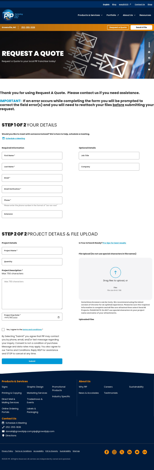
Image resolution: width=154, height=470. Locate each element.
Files (115, 287)
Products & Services (89, 15)
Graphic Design (35, 386)
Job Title (85, 155)
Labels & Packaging (32, 410)
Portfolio (111, 15)
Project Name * (10, 251)
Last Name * (9, 166)
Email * (7, 178)
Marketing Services (37, 392)
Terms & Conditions (23, 451)
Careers (108, 386)
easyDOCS (123, 4)
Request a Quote (118, 27)
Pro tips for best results (114, 243)
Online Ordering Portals (10, 410)
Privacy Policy (7, 451)
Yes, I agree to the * (24, 329)
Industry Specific (61, 396)
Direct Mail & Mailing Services (10, 401)
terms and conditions (32, 329)
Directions (9, 435)
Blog (114, 4)
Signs (5, 386)
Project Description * (12, 270)
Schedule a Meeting (13, 138)
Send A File (141, 27)
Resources (145, 15)
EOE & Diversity (51, 451)
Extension (8, 214)
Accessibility (38, 451)
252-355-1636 (28, 27)
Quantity (8, 261)
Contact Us (140, 4)
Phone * (7, 200)
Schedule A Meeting (14, 423)
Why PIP (83, 386)
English (106, 4)
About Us (128, 15)
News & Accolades (89, 392)
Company (85, 166)
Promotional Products (58, 388)
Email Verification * (12, 189)
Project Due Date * (12, 315)
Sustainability (136, 386)
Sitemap (76, 451)
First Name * (9, 155)
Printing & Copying (12, 392)
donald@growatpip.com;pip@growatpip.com (28, 431)
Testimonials (111, 392)
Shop (150, 4)
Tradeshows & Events (34, 401)
